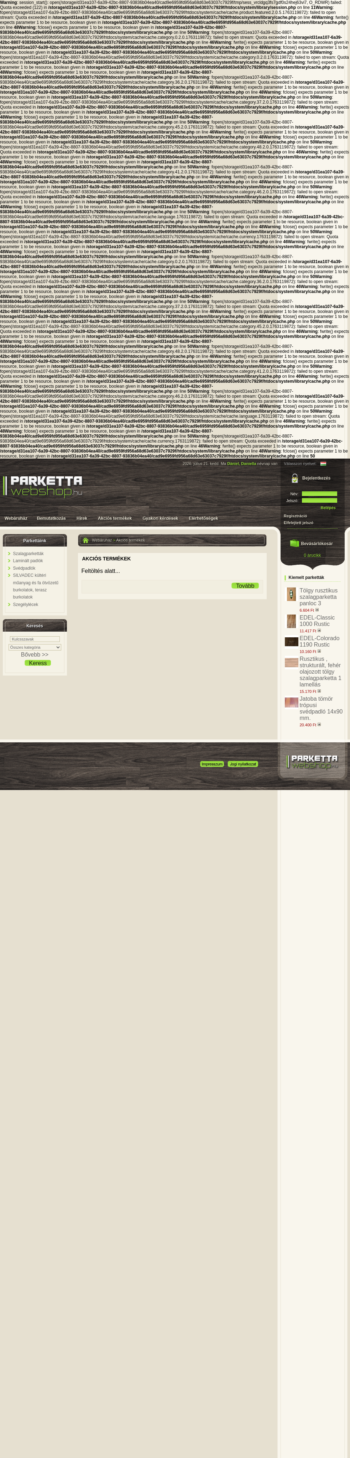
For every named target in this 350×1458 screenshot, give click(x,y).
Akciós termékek (130, 540)
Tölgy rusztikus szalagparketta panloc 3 (319, 596)
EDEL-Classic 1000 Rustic (317, 621)
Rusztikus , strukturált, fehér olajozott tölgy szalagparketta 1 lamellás (320, 672)
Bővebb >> (34, 655)
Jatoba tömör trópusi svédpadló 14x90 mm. (321, 708)
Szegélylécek (25, 604)
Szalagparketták (28, 553)
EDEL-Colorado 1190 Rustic (320, 641)
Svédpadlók (24, 568)
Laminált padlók (28, 560)
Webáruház (102, 540)
